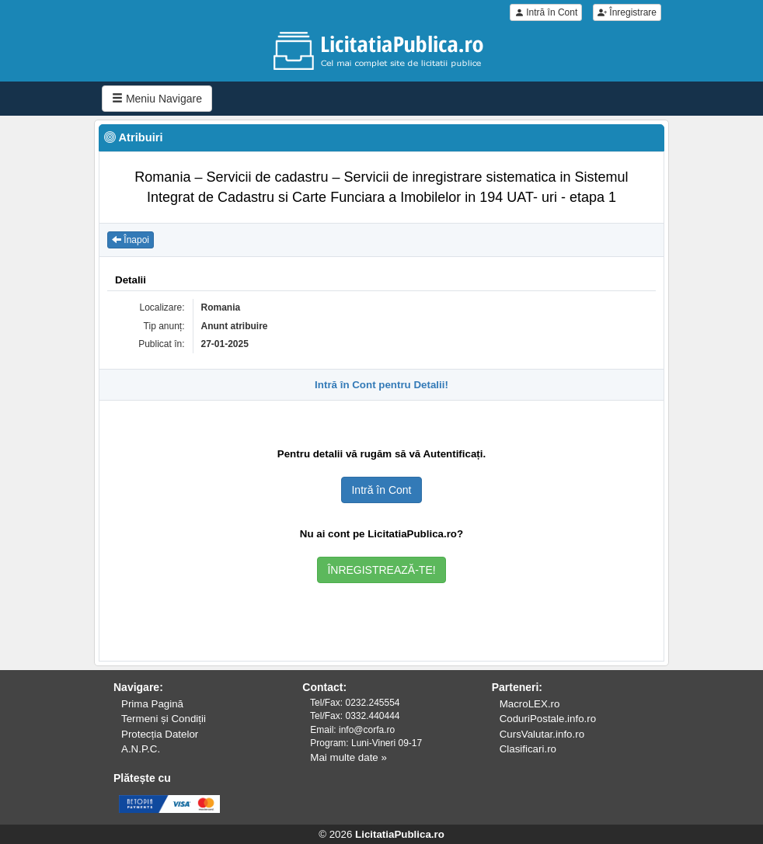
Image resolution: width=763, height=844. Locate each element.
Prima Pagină (152, 704)
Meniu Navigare (157, 98)
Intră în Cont (545, 12)
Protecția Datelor (159, 734)
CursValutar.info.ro (542, 734)
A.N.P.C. (140, 749)
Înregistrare (627, 12)
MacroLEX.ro (530, 704)
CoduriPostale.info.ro (548, 718)
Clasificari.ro (528, 749)
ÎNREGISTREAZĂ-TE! (381, 570)
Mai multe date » (348, 757)
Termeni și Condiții (163, 718)
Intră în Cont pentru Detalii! (381, 385)
